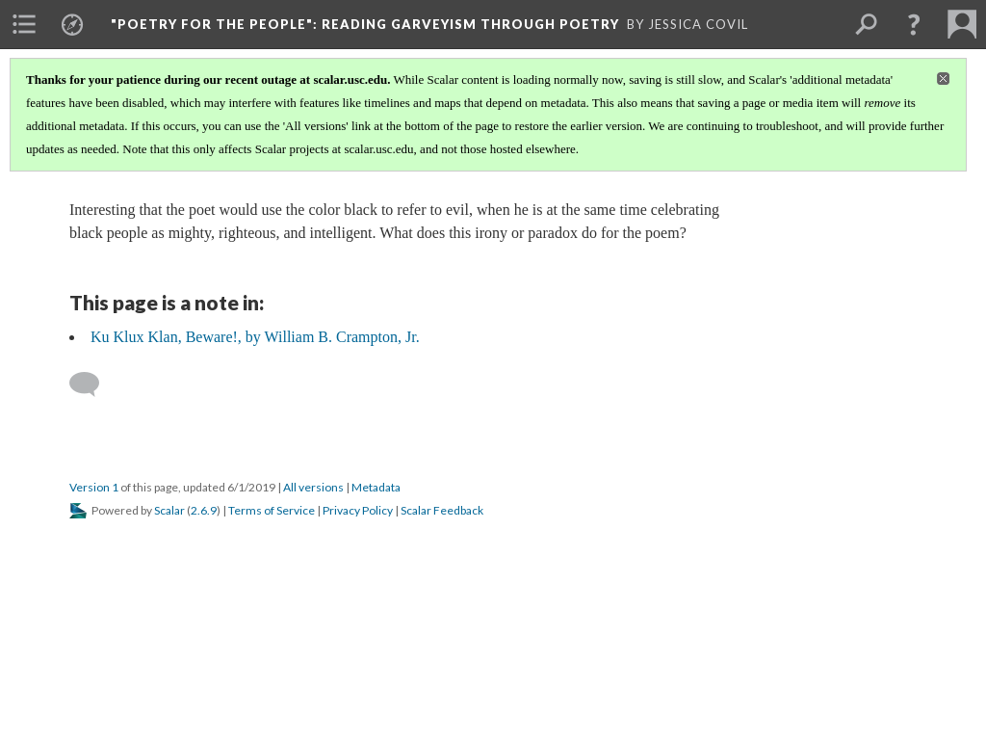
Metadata (376, 487)
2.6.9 (204, 510)
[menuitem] (24, 24)
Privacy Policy (358, 510)
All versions (313, 487)
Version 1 (93, 487)
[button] (914, 24)
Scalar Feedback (442, 510)
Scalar (169, 510)
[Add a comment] (93, 384)
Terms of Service (271, 510)
